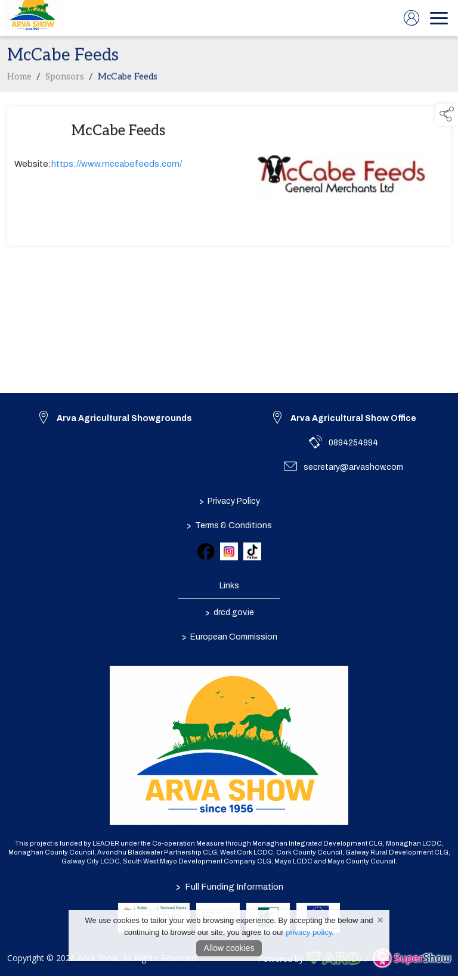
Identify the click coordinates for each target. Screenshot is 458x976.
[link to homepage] (33, 18)
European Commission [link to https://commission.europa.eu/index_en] (229, 636)
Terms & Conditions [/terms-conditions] (229, 525)
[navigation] (439, 18)
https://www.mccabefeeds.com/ (116, 166)
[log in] (411, 17)
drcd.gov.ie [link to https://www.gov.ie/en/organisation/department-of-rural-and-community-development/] (229, 612)
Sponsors (64, 78)
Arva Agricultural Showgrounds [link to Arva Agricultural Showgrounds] (124, 418)
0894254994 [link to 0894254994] (353, 442)
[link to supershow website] (412, 958)
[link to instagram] (229, 551)
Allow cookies (229, 948)
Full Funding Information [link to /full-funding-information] (229, 886)
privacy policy (309, 932)
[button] (446, 115)
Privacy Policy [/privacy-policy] (229, 500)
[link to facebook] (206, 551)
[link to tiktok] (252, 551)
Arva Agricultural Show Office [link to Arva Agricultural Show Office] (353, 418)
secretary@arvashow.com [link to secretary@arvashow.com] (353, 467)
